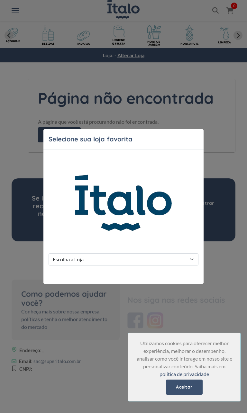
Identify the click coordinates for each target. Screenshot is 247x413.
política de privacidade (184, 374)
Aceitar (184, 387)
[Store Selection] (123, 259)
